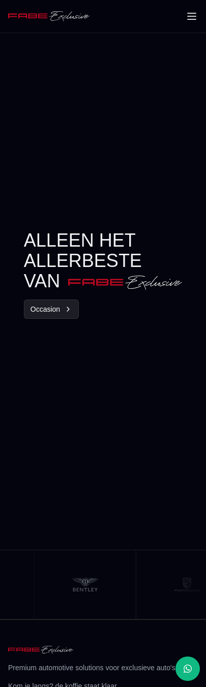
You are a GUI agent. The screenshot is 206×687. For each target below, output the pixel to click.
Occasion (51, 309)
